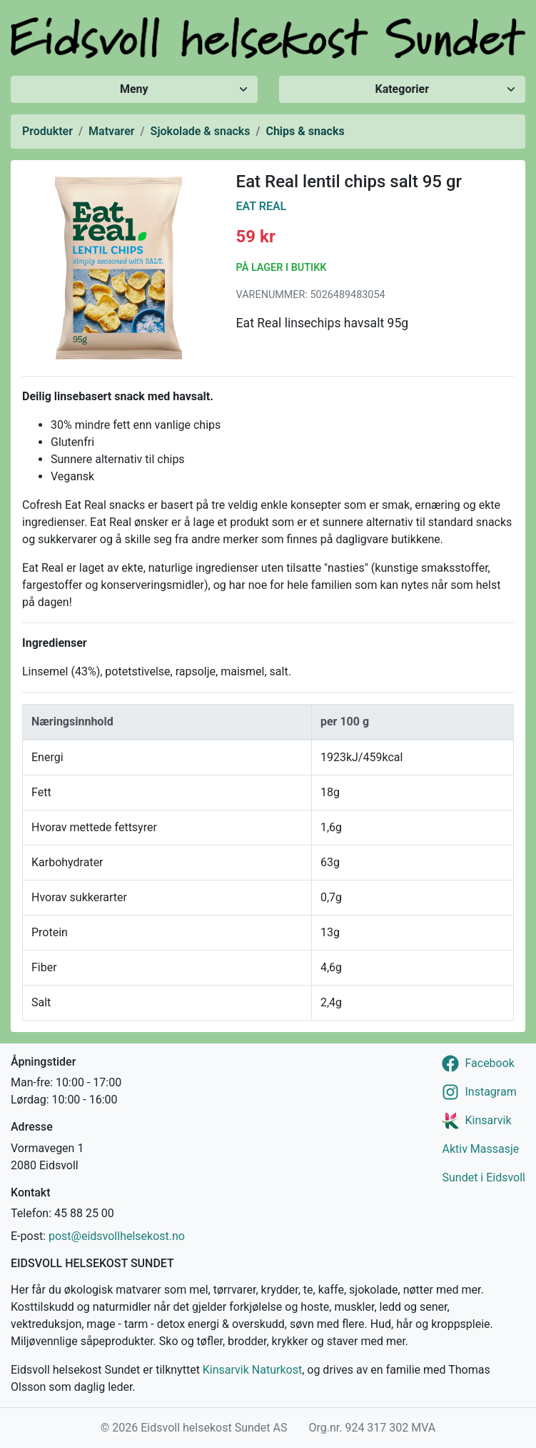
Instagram (490, 1092)
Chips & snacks (305, 131)
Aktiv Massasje (480, 1149)
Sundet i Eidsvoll (483, 1177)
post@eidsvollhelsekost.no (117, 1236)
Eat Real (261, 206)
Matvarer (111, 131)
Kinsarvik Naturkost (252, 1370)
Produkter (47, 131)
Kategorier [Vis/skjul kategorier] (402, 89)
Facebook (489, 1063)
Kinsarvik (488, 1120)
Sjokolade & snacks (201, 131)
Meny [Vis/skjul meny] (134, 89)
